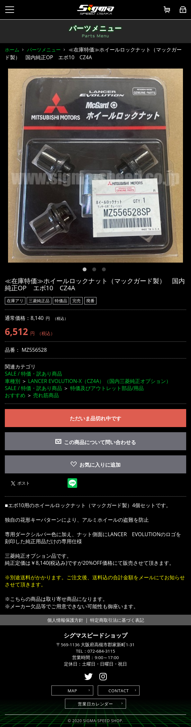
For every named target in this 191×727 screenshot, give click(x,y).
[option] (95, 166)
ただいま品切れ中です (95, 418)
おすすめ (15, 395)
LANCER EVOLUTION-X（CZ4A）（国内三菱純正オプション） (99, 381)
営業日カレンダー (95, 704)
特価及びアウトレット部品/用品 (107, 388)
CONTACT (118, 691)
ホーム (12, 49)
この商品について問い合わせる (100, 442)
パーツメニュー (44, 49)
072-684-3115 (101, 651)
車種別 (12, 381)
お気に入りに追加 (96, 464)
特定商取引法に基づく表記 (117, 620)
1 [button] (86, 270)
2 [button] (95, 270)
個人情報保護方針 (65, 620)
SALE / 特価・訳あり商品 (33, 373)
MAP (72, 691)
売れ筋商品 (46, 395)
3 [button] (105, 270)
